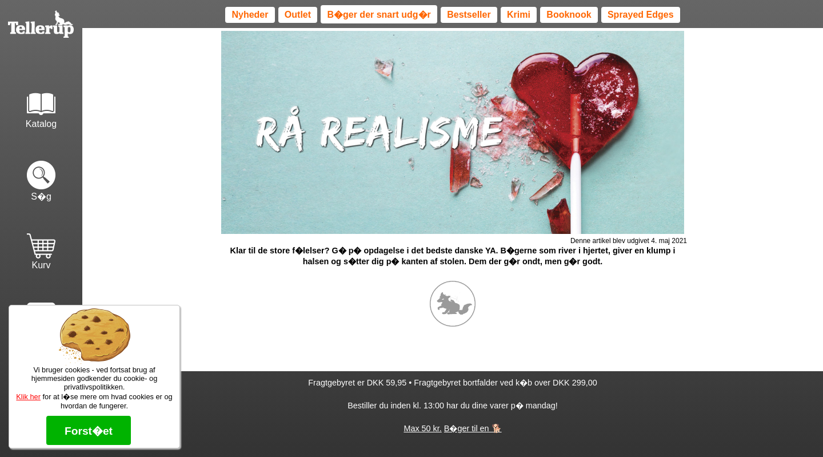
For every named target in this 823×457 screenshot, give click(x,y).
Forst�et (89, 431)
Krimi (518, 14)
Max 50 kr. (422, 428)
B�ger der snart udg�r (378, 14)
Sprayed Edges (641, 14)
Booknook (568, 14)
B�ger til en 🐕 (473, 428)
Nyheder (249, 14)
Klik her (28, 396)
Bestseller (469, 14)
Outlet (298, 14)
